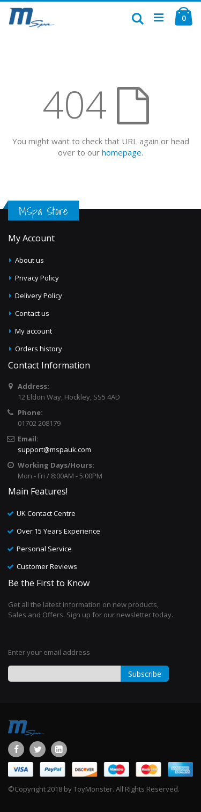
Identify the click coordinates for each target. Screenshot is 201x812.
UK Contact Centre (46, 513)
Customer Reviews (47, 566)
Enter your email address (49, 652)
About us (29, 260)
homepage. (122, 152)
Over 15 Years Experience (58, 531)
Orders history (38, 348)
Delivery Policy (38, 295)
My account (33, 331)
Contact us (32, 313)
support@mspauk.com (54, 449)
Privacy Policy (37, 278)
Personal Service (44, 548)
